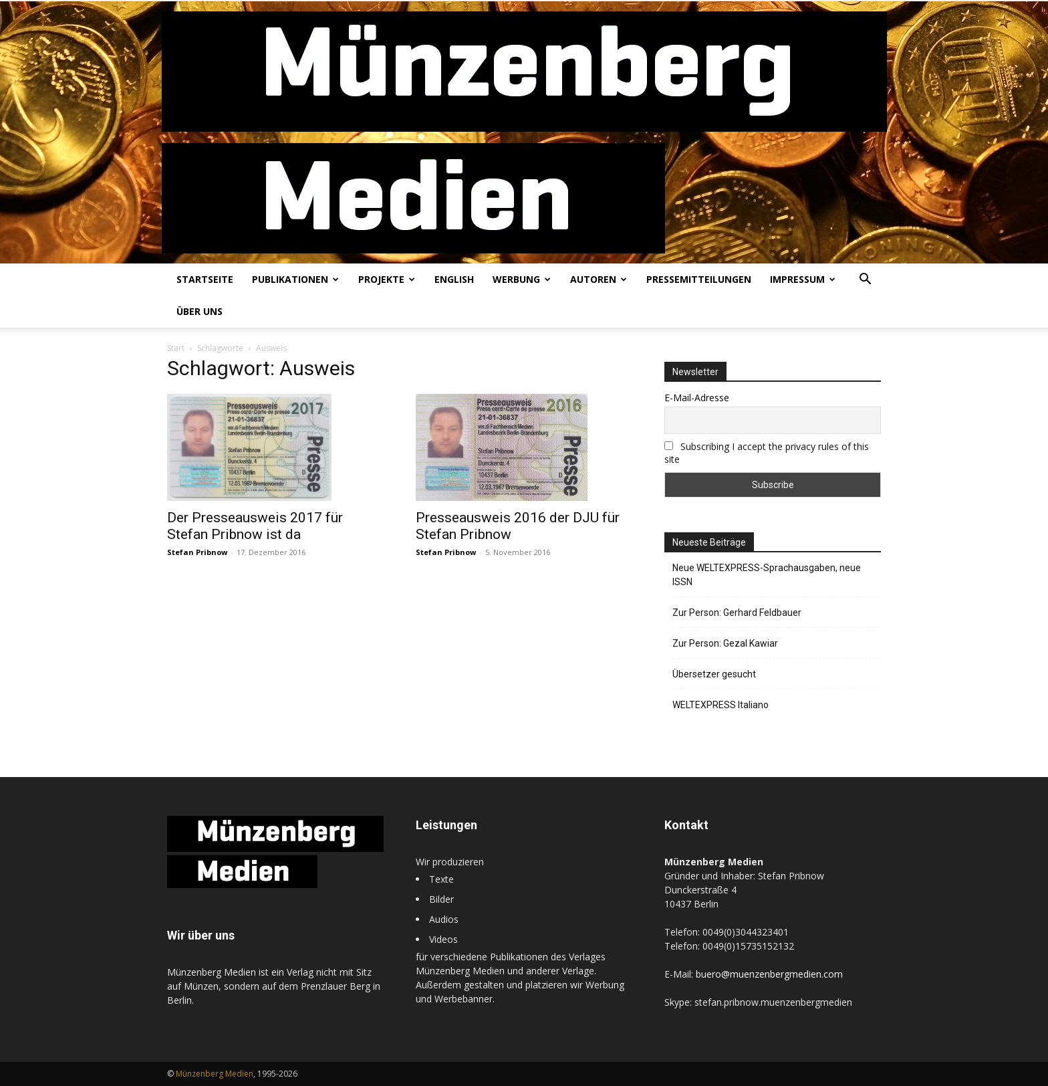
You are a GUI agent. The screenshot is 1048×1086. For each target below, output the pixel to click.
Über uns (199, 311)
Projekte (386, 279)
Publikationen (295, 279)
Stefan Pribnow (197, 552)
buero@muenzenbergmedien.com (769, 974)
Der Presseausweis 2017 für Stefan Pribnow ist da (255, 526)
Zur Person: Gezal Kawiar (725, 643)
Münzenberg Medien (214, 1073)
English (454, 279)
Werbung (522, 279)
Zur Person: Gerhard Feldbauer (736, 612)
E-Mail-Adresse (696, 397)
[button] (865, 280)
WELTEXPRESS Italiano (720, 704)
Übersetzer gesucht (714, 674)
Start (175, 348)
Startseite (204, 279)
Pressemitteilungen (698, 279)
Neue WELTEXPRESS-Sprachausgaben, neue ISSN (766, 574)
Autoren (598, 279)
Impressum (802, 279)
